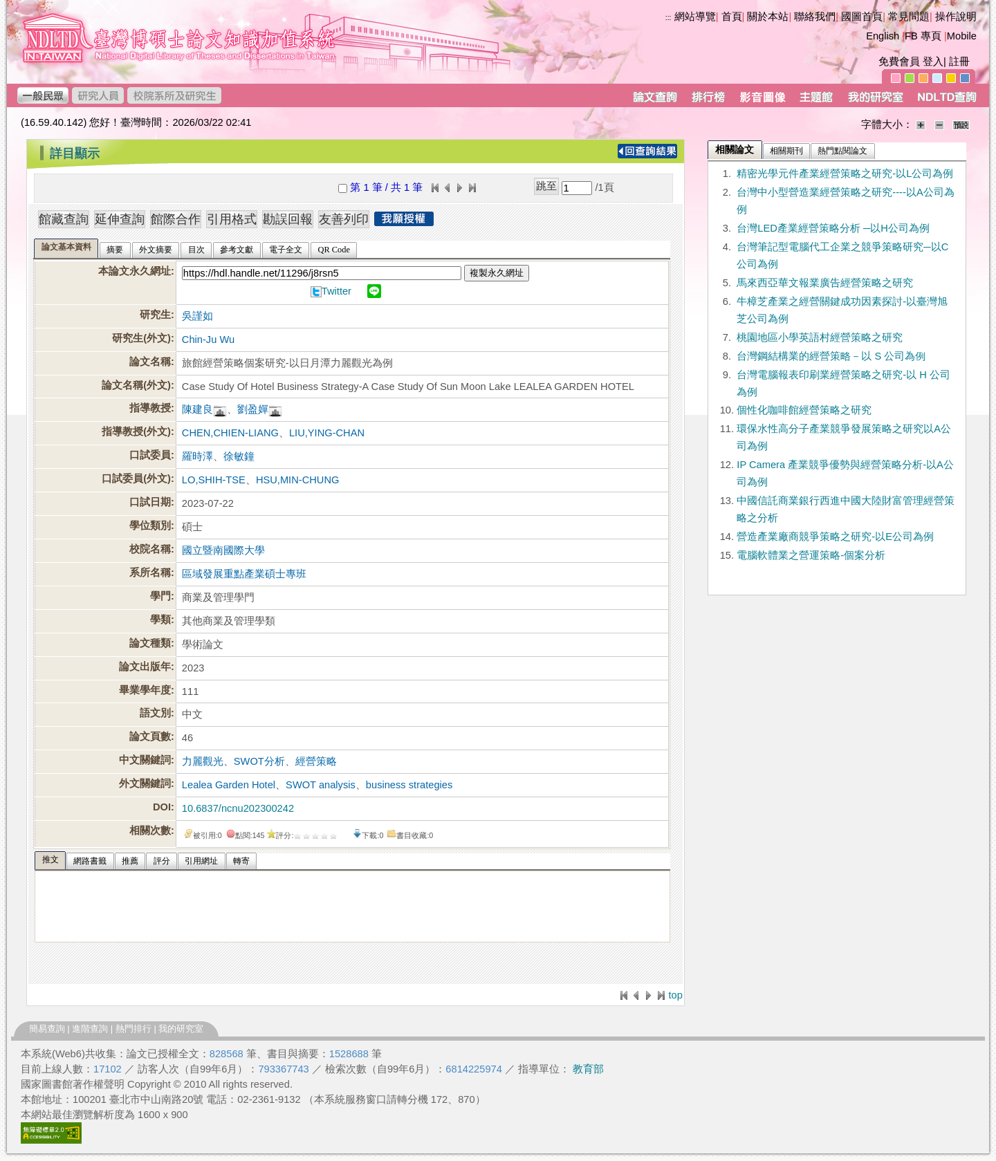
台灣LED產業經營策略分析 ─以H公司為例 (833, 228)
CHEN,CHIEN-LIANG (230, 432)
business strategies (409, 784)
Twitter (336, 291)
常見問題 (909, 16)
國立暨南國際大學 (223, 550)
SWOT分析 (259, 761)
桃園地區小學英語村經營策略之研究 (820, 337)
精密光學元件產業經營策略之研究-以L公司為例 (845, 173)
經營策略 (316, 761)
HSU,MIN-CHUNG (298, 479)
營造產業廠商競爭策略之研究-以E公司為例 (835, 536)
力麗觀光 (202, 761)
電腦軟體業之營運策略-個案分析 (811, 555)
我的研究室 (180, 1028)
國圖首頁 (862, 16)
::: (668, 17)
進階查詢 (90, 1028)
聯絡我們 (815, 16)
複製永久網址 (497, 273)
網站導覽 (695, 16)
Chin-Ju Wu (208, 339)
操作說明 (956, 16)
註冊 (959, 61)
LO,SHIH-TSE (214, 479)
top (675, 995)
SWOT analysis (321, 784)
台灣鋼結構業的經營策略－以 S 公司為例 (831, 356)
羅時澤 (197, 456)
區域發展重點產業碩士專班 (244, 573)
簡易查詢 (47, 1028)
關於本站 (767, 16)
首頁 (731, 16)
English (882, 35)
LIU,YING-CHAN (327, 432)
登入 (933, 61)
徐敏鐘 (239, 456)
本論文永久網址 (134, 271)
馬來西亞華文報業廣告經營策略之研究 (825, 282)
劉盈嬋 (252, 409)
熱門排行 (133, 1028)
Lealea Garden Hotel (228, 784)
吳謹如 (197, 316)
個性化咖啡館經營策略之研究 (804, 410)
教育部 (588, 1069)
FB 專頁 (923, 35)
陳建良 (197, 409)
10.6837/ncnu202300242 (238, 808)
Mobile (962, 35)
